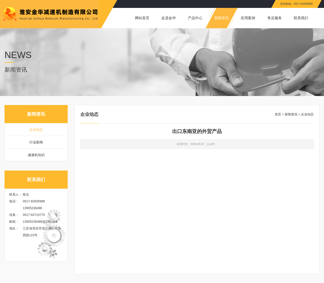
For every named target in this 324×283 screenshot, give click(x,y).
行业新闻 (36, 142)
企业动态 (36, 129)
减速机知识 (36, 155)
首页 (278, 114)
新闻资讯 (291, 114)
